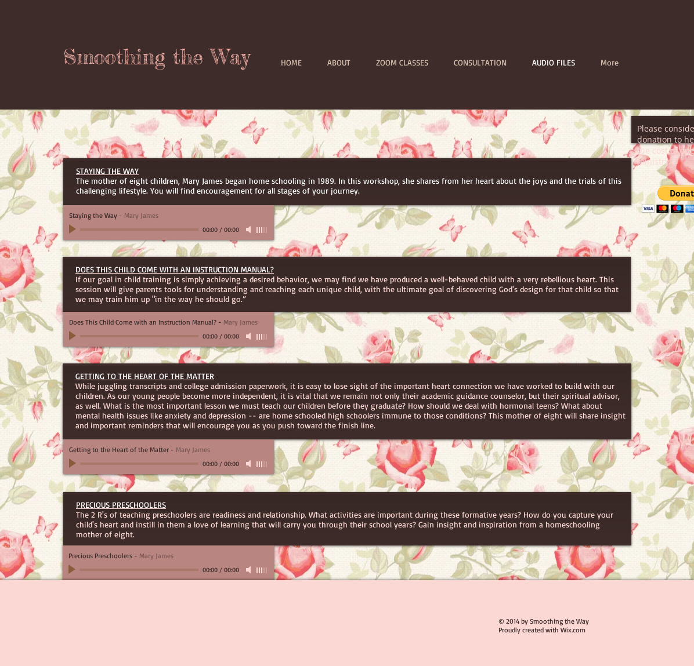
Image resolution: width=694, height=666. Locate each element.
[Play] (73, 229)
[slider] (262, 230)
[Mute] (249, 229)
